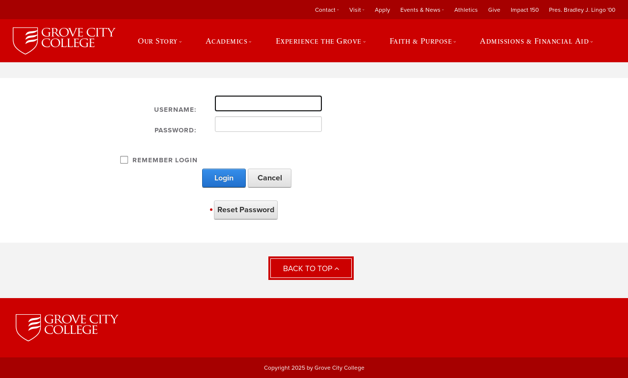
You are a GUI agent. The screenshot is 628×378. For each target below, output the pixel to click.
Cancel (270, 178)
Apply (382, 9)
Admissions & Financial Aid (534, 40)
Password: (175, 130)
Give (494, 9)
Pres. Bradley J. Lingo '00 (582, 9)
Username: (175, 110)
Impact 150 (525, 9)
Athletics (466, 9)
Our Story (158, 40)
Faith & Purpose (421, 40)
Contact (325, 9)
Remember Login (165, 160)
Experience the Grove (319, 40)
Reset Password (245, 210)
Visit (355, 9)
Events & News (420, 9)
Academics (227, 40)
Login (224, 178)
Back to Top (311, 269)
